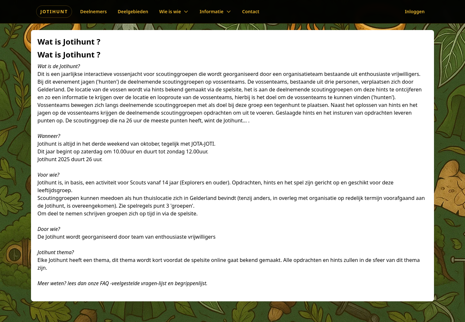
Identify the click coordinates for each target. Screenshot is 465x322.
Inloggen (415, 11)
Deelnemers (93, 11)
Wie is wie (174, 11)
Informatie (215, 11)
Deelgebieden (133, 11)
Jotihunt (54, 11)
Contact (250, 11)
